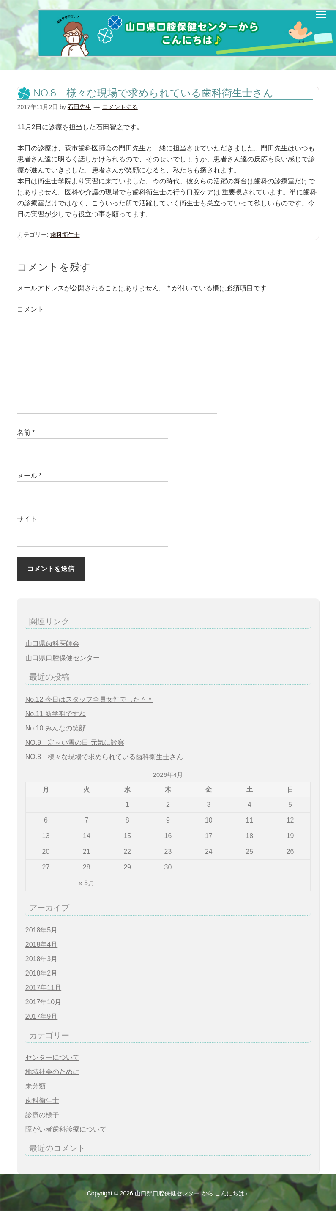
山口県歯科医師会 (52, 643)
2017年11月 (43, 987)
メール (29, 475)
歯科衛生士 (65, 234)
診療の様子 (42, 1114)
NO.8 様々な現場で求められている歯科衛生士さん (104, 756)
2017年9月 (41, 1016)
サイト (27, 518)
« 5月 (87, 882)
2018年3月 (41, 958)
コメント (30, 309)
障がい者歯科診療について (66, 1129)
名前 (26, 432)
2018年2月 (41, 973)
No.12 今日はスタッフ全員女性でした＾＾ (89, 699)
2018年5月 (41, 930)
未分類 (35, 1086)
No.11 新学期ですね (55, 713)
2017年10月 (43, 1002)
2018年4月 (41, 944)
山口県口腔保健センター (62, 658)
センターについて (52, 1057)
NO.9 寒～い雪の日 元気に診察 (74, 742)
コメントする (120, 107)
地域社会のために (52, 1071)
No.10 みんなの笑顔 (55, 728)
